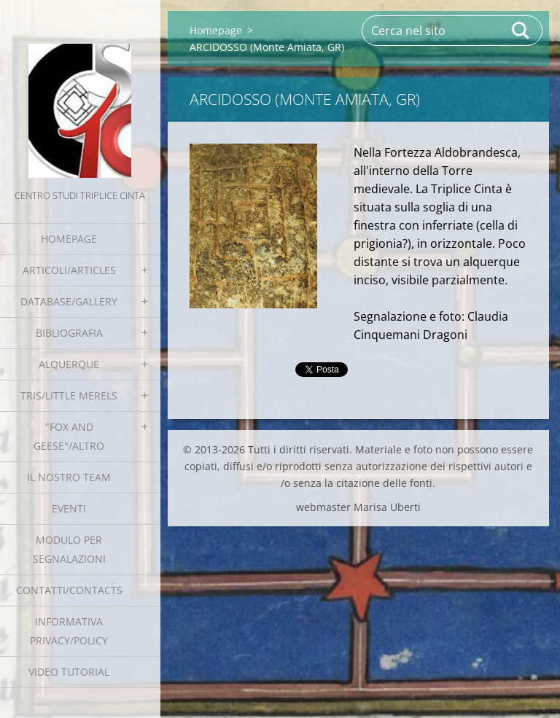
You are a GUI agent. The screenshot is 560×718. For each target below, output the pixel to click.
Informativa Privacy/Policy (69, 630)
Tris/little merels (68, 395)
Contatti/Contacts (69, 590)
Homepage (69, 239)
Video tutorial (68, 672)
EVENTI (69, 508)
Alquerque (69, 364)
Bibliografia (69, 333)
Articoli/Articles (69, 270)
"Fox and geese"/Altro (69, 436)
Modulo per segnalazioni (69, 549)
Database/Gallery (68, 301)
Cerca (521, 31)
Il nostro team (69, 477)
